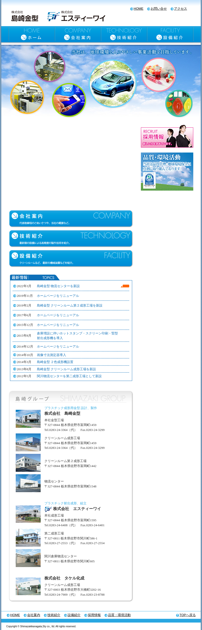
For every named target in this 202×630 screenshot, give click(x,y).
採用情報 (94, 615)
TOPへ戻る (188, 615)
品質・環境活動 (119, 615)
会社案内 (33, 615)
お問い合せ (159, 8)
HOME (138, 8)
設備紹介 (74, 615)
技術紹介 (53, 615)
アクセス (180, 8)
